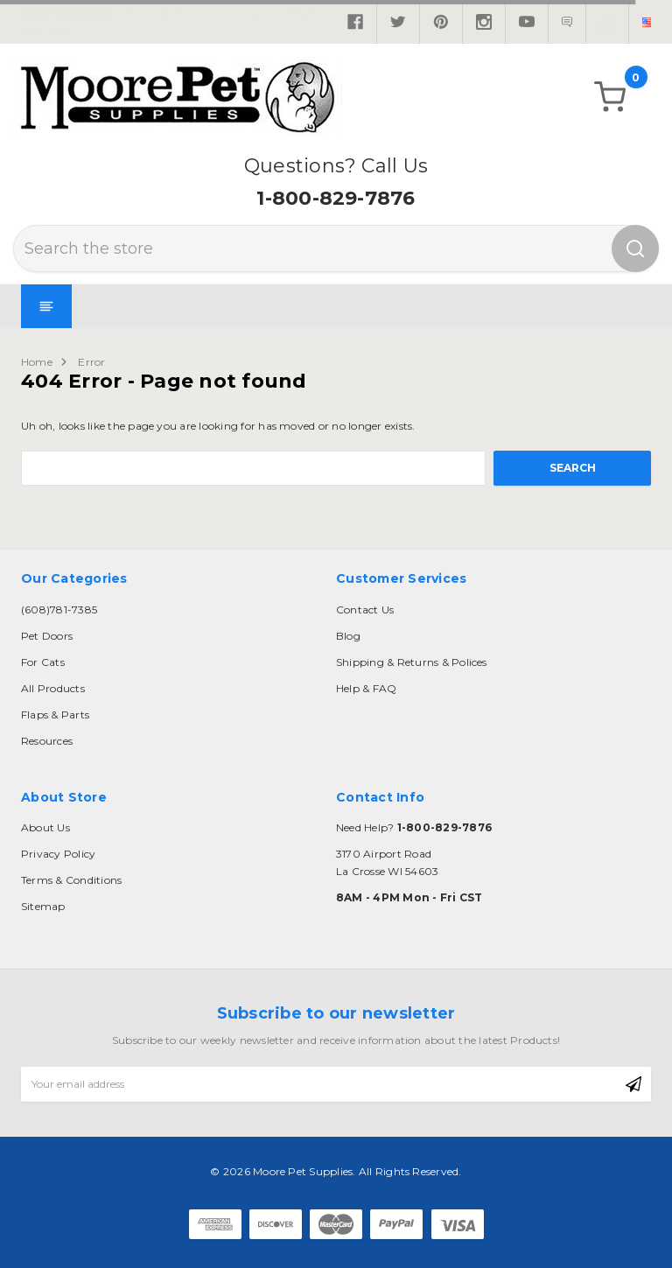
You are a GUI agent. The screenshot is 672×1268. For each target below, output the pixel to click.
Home (36, 361)
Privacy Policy (58, 853)
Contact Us (365, 609)
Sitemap (43, 906)
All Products (53, 688)
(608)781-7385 (59, 609)
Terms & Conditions (71, 879)
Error (91, 361)
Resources (47, 740)
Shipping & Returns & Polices (411, 662)
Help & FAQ (366, 688)
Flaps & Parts (55, 714)
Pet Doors (47, 635)
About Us (45, 827)
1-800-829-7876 (335, 198)
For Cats (43, 662)
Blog (348, 635)
